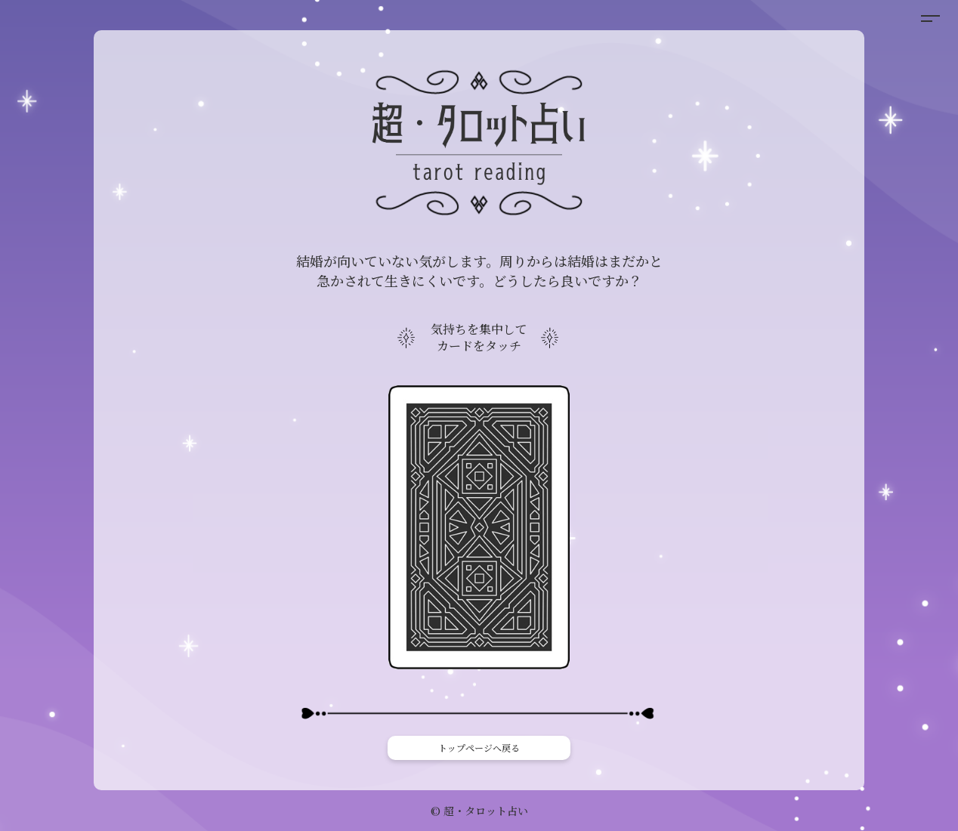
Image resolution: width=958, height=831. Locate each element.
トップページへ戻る (479, 747)
